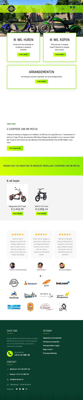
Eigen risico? (48, 349)
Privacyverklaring (50, 353)
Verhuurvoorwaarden (51, 342)
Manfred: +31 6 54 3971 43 (20, 369)
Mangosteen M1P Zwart (17, 206)
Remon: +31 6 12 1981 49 (19, 374)
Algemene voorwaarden (52, 338)
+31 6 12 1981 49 (22, 355)
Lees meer (23, 54)
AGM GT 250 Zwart (41, 206)
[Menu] (63, 9)
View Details (17, 213)
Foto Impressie (15, 148)
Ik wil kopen (59, 40)
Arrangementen (41, 72)
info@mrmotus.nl (16, 379)
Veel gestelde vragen (51, 346)
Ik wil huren (23, 40)
